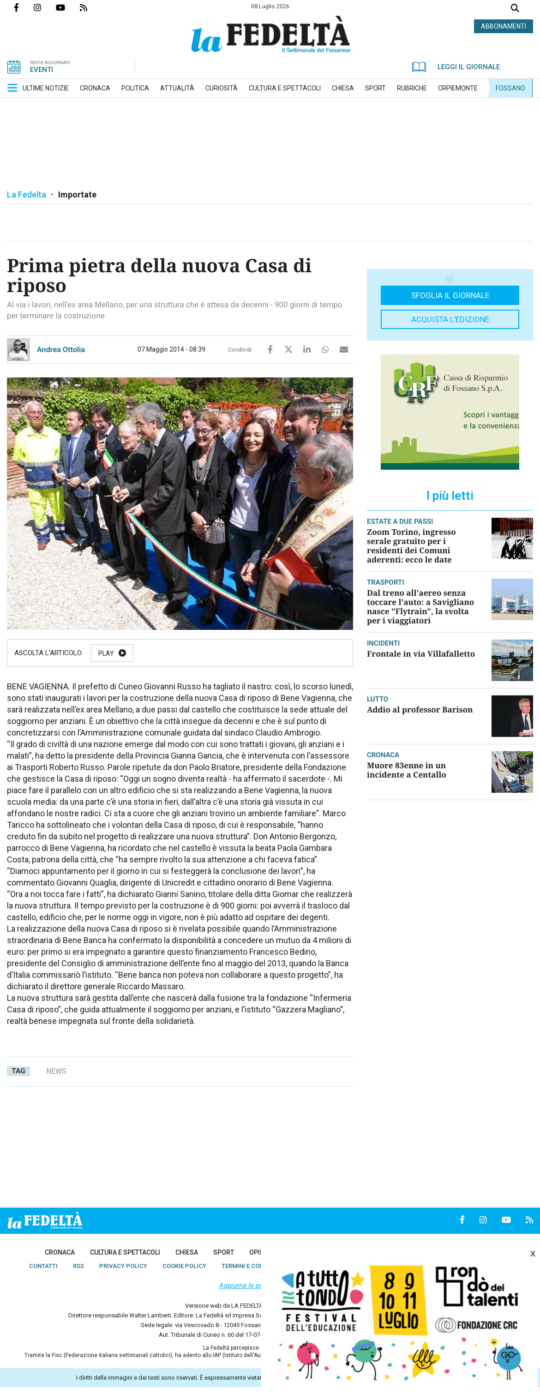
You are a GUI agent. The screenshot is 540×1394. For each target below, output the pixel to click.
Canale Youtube (68, 7)
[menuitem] (45, 88)
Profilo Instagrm (45, 7)
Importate (77, 194)
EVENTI (41, 70)
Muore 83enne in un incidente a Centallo (406, 770)
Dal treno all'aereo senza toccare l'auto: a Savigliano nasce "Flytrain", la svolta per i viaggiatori (420, 606)
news (56, 1071)
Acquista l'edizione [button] (450, 319)
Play (106, 653)
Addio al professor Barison (420, 709)
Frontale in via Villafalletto (421, 653)
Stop (262, 653)
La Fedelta (26, 194)
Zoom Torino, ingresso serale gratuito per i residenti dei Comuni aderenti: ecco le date (411, 545)
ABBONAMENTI (503, 26)
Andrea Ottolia (61, 349)
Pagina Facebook (24, 7)
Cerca (515, 9)
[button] (12, 87)
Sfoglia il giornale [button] (450, 295)
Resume (209, 653)
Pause (155, 653)
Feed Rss (91, 7)
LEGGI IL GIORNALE (456, 67)
